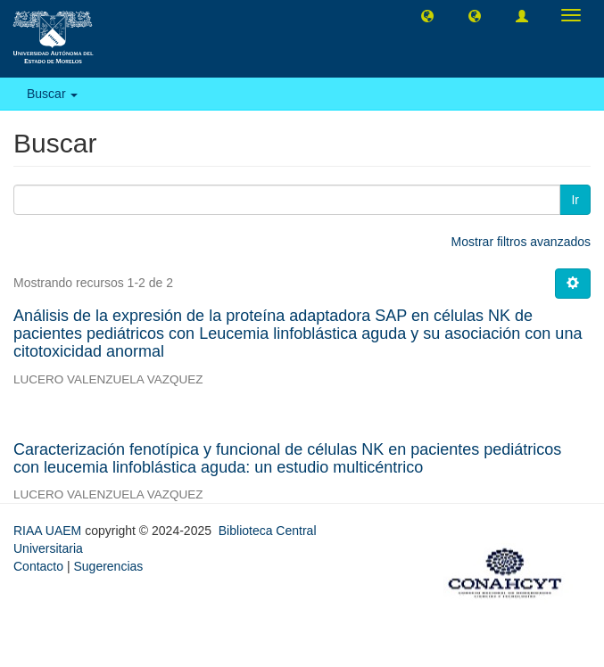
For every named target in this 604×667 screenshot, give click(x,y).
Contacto (38, 566)
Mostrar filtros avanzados (521, 242)
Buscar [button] (52, 93)
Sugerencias (108, 566)
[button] (427, 15)
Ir (575, 200)
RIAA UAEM (49, 530)
